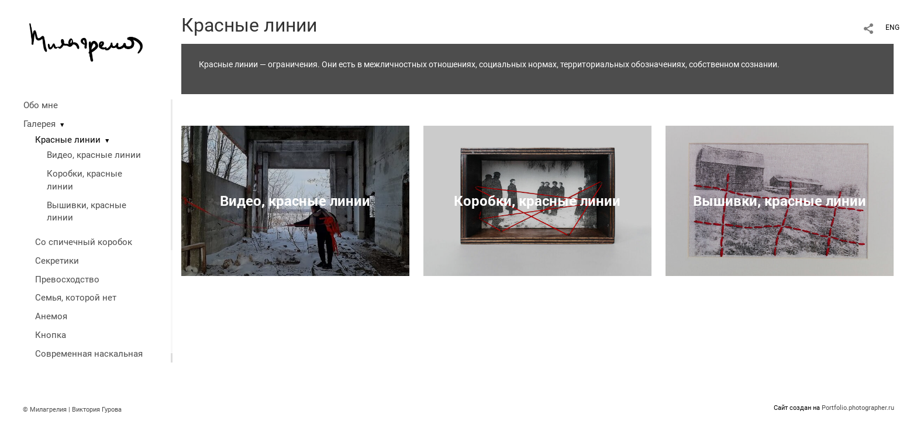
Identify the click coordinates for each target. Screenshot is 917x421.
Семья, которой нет (75, 297)
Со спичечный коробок (83, 242)
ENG (892, 27)
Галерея (39, 124)
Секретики (57, 261)
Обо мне (40, 105)
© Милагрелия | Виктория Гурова (72, 409)
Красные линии (68, 139)
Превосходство (67, 279)
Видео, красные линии (94, 155)
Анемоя (51, 316)
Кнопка (50, 335)
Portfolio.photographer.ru (858, 408)
